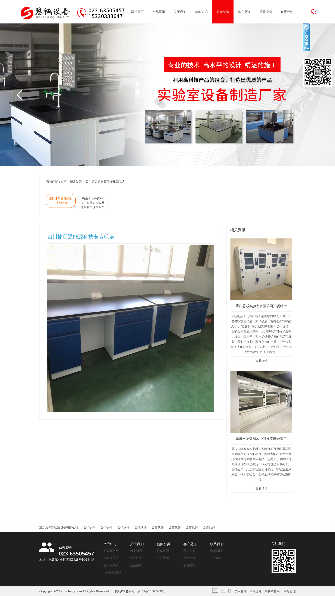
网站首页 (137, 12)
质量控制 (265, 12)
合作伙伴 (89, 527)
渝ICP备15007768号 (151, 591)
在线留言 (216, 558)
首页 (64, 181)
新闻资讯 (201, 12)
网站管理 (290, 591)
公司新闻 (163, 558)
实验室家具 (110, 550)
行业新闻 (163, 550)
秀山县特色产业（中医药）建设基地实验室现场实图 (92, 202)
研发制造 (222, 12)
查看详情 (261, 361)
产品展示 (158, 12)
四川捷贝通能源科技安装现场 (61, 200)
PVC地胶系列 (112, 573)
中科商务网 (272, 591)
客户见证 (244, 12)
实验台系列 (110, 558)
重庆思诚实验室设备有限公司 (58, 527)
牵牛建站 (256, 591)
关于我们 (180, 12)
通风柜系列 (110, 565)
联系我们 (287, 12)
